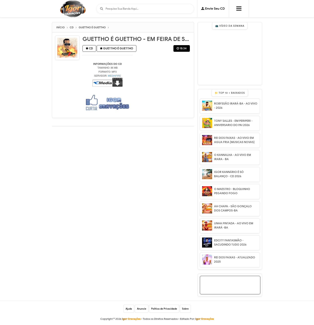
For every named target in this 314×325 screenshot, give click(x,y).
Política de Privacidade (164, 308)
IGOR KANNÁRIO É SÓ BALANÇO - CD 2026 (229, 174)
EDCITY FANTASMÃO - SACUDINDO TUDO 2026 (230, 242)
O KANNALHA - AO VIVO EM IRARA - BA (232, 157)
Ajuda (129, 308)
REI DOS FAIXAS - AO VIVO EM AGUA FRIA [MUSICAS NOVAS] (234, 140)
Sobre (185, 308)
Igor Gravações (204, 319)
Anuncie (141, 308)
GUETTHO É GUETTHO (116, 48)
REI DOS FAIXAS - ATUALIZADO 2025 (234, 259)
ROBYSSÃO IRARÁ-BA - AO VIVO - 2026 (235, 106)
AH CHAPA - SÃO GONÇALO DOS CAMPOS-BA (233, 208)
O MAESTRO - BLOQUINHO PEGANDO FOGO (232, 191)
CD (89, 48)
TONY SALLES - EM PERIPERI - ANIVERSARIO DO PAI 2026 (233, 123)
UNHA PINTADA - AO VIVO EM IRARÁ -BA (233, 225)
